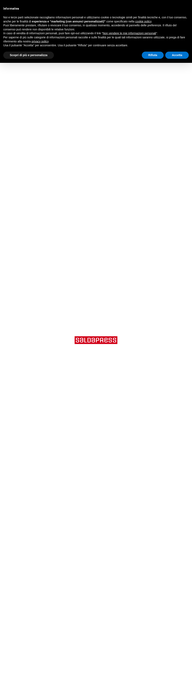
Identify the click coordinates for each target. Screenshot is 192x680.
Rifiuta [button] (152, 55)
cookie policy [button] (143, 21)
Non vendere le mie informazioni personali (129, 33)
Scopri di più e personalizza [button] (28, 55)
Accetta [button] (177, 55)
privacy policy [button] (40, 41)
